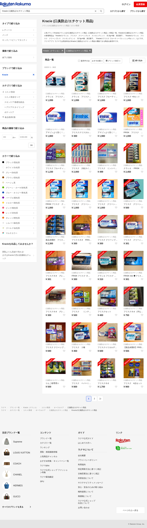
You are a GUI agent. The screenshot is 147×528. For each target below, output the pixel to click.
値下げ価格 (18, 57)
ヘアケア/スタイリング (19, 107)
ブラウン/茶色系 (18, 177)
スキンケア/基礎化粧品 (19, 102)
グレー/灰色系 (18, 172)
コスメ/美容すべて (19, 97)
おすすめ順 (97, 61)
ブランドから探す (137, 11)
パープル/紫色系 (18, 198)
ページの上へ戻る (130, 510)
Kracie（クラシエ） (53, 51)
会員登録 (140, 4)
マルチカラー (18, 233)
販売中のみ (84, 61)
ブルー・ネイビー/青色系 (18, 192)
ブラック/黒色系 (18, 162)
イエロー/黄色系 (18, 203)
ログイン (126, 4)
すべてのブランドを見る (12, 507)
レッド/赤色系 (18, 213)
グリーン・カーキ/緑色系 (18, 187)
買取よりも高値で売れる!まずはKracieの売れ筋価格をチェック (18, 255)
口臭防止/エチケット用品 (78, 51)
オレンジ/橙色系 (18, 218)
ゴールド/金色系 (18, 228)
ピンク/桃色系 (18, 208)
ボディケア (19, 112)
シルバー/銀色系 (18, 223)
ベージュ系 (18, 182)
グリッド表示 (113, 61)
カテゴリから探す (117, 11)
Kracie (18, 75)
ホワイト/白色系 (18, 167)
